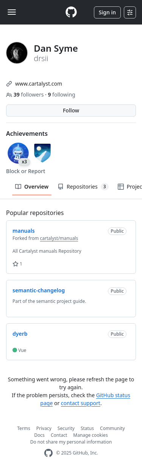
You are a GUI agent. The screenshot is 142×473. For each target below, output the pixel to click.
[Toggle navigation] (11, 12)
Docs (39, 435)
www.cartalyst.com (38, 83)
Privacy (43, 428)
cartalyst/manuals (59, 238)
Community (112, 428)
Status (87, 428)
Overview (31, 186)
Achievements (27, 133)
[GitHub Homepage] (48, 453)
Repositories (83, 186)
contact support (80, 403)
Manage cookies (90, 435)
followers (25, 94)
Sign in (107, 12)
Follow (71, 110)
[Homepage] (71, 12)
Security (66, 428)
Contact (59, 435)
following (61, 94)
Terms (23, 428)
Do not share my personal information (71, 442)
